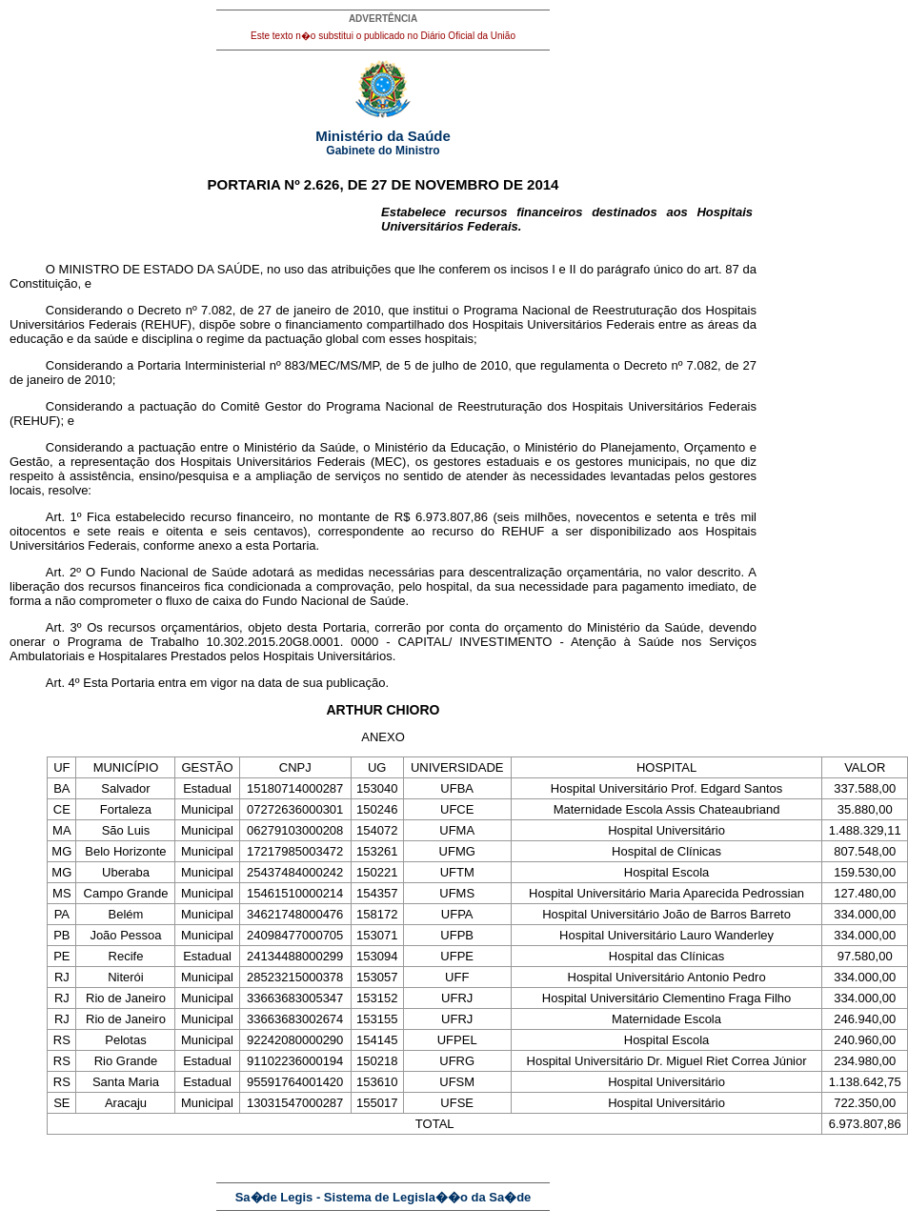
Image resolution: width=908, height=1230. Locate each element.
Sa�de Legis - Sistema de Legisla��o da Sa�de (383, 1197)
